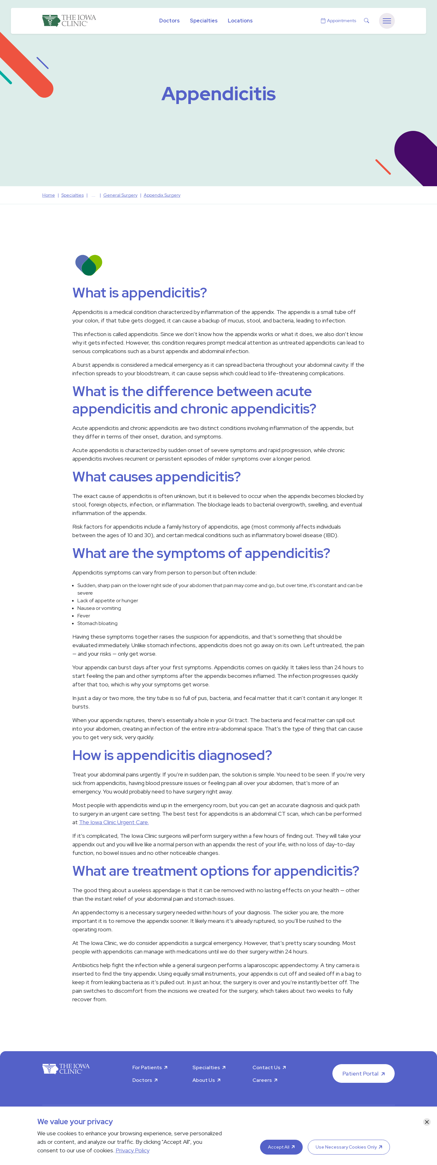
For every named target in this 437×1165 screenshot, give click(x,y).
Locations (240, 20)
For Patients (147, 1067)
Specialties (204, 20)
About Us (203, 1080)
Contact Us (266, 1067)
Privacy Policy (132, 1150)
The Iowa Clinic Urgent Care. (114, 822)
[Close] (427, 1122)
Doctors (169, 20)
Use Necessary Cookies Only (346, 1147)
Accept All (278, 1147)
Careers (262, 1080)
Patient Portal (361, 1073)
